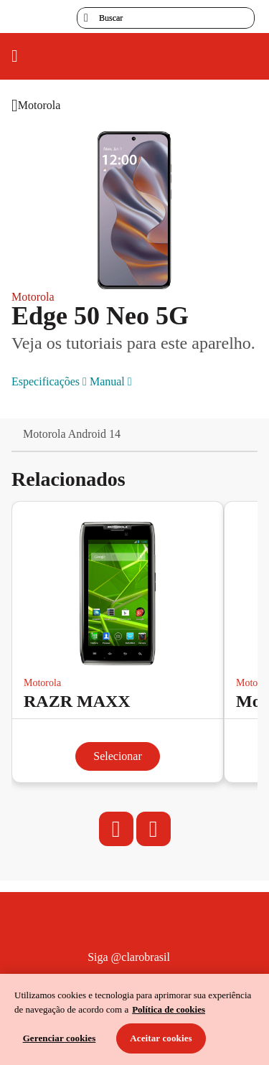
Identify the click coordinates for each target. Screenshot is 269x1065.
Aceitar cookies (161, 1038)
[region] (134, 1019)
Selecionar (117, 756)
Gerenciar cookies (59, 1038)
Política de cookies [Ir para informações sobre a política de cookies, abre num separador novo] (168, 1009)
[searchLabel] (166, 18)
